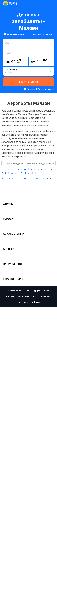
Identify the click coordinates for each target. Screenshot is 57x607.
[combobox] (28, 43)
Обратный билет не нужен (40, 89)
